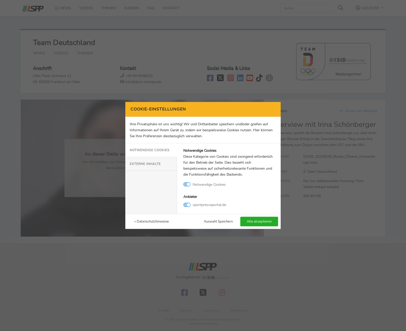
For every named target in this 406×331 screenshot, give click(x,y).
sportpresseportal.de (209, 204)
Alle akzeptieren (259, 221)
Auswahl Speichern (218, 221)
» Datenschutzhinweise (151, 221)
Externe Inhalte (145, 164)
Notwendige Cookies (149, 150)
